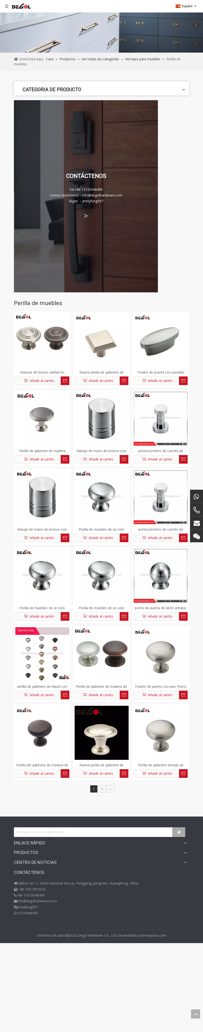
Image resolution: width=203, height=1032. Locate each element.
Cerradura (21, 902)
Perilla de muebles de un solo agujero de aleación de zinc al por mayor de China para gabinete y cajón (101, 529)
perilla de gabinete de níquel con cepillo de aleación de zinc (42, 686)
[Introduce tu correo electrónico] (97, 832)
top (195, 1014)
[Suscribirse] (183, 832)
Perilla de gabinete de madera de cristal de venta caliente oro (101, 686)
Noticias (20, 949)
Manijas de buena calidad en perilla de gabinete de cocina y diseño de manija (42, 372)
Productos (22, 861)
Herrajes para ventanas (32, 929)
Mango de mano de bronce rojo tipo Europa (101, 450)
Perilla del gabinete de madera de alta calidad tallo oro (42, 765)
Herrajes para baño (29, 922)
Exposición (22, 956)
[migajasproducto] (101, 32)
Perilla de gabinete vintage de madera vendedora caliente (161, 765)
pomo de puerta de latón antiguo (160, 608)
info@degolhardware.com (37, 994)
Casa (18, 854)
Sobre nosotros (26, 868)
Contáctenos (24, 881)
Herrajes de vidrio (27, 915)
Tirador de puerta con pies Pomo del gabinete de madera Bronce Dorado (160, 686)
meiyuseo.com (154, 1024)
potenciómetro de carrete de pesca (160, 450)
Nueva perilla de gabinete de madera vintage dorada (101, 765)
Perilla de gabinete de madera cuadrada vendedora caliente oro (42, 450)
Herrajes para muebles (31, 908)
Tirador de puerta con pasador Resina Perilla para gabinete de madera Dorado (161, 372)
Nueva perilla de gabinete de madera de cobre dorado (101, 372)
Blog (17, 874)
